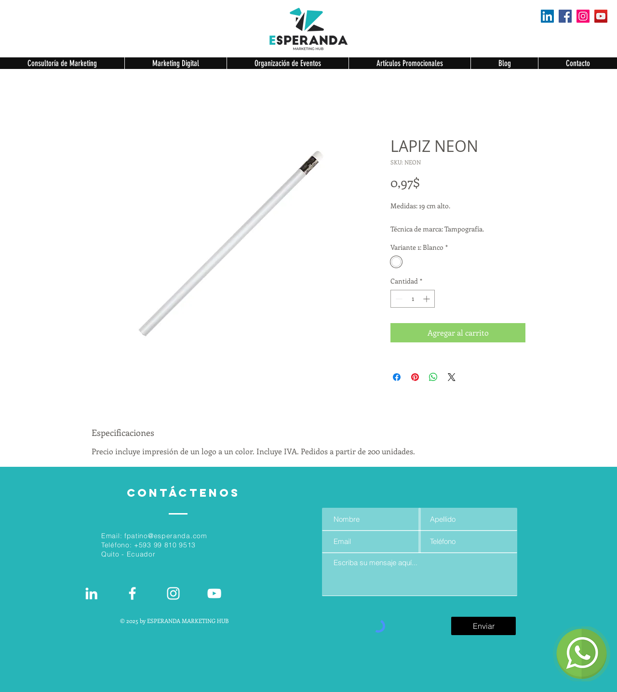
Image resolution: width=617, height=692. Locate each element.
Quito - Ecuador (128, 554)
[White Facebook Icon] (132, 593)
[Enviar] (483, 626)
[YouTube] (600, 16)
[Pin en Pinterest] (415, 377)
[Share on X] (451, 377)
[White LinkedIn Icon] (91, 593)
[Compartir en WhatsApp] (433, 377)
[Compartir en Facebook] (396, 377)
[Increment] (427, 298)
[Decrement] (398, 298)
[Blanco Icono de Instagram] (173, 593)
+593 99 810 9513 (165, 545)
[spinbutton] (412, 298)
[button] (62, 63)
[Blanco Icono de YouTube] (214, 593)
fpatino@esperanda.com (165, 535)
